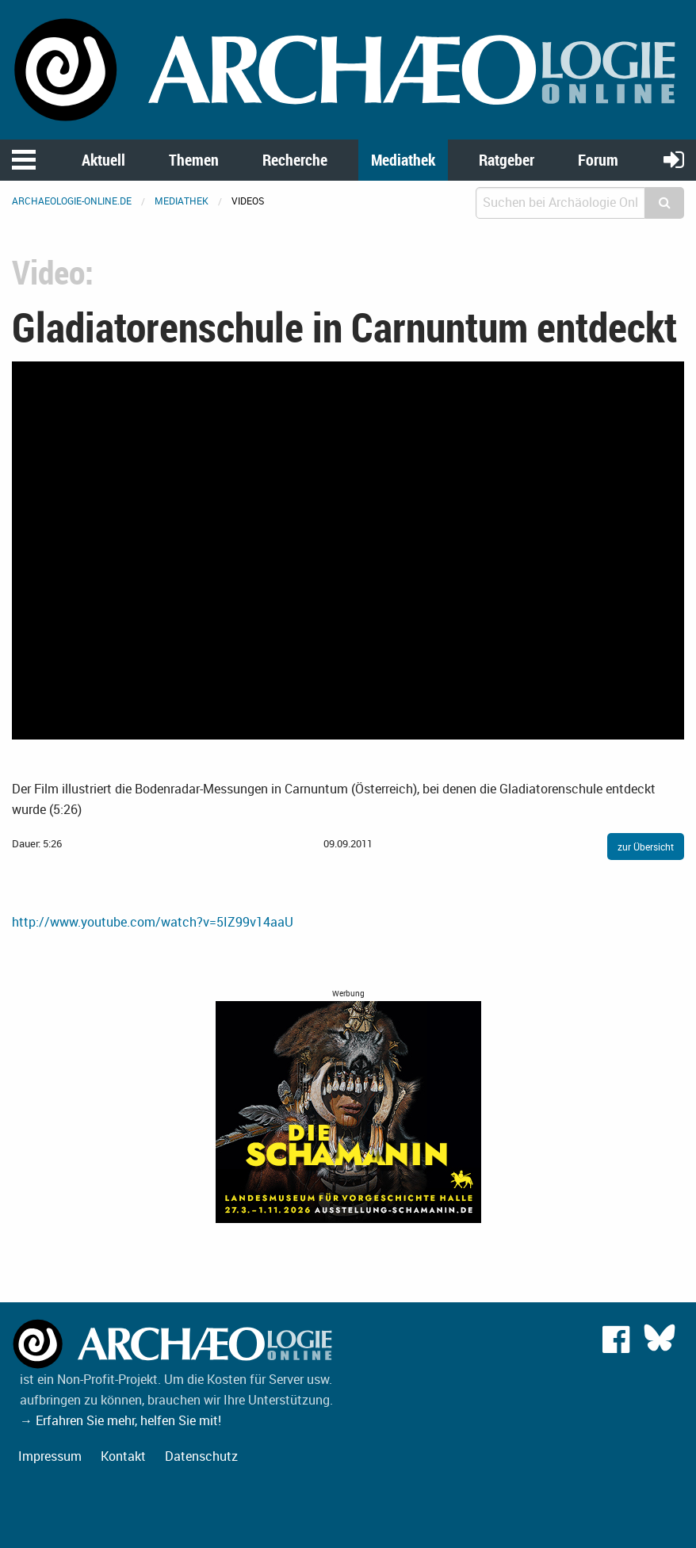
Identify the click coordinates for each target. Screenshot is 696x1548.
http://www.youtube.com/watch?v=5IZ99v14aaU (152, 922)
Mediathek (403, 159)
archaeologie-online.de (72, 200)
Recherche (294, 159)
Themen (194, 159)
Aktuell (103, 159)
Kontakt (123, 1456)
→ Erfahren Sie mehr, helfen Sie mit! (120, 1420)
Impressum (50, 1456)
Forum (598, 159)
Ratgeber (506, 159)
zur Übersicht (646, 846)
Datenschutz (201, 1456)
